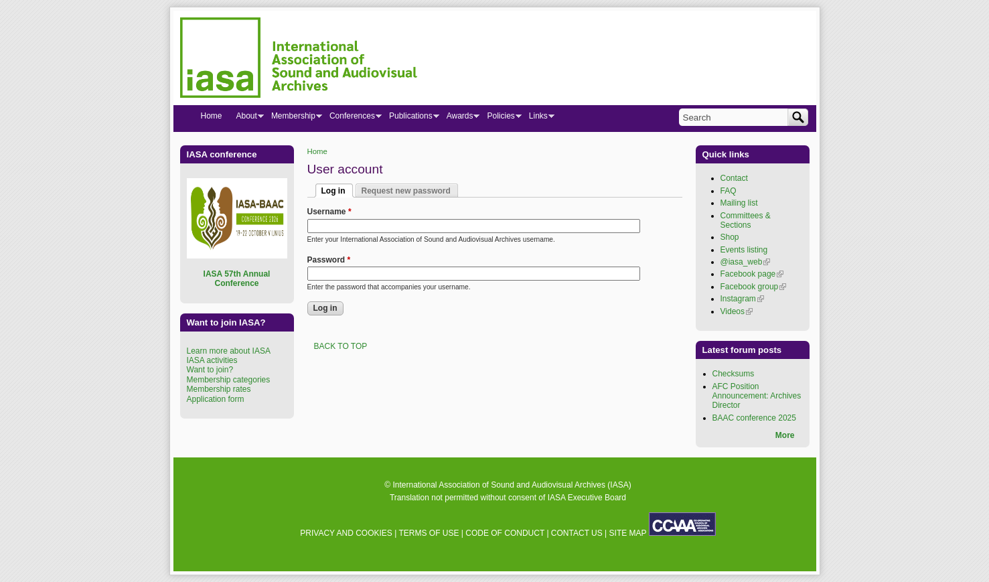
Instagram (742, 298)
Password (329, 260)
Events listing (744, 249)
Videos (736, 311)
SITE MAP (628, 533)
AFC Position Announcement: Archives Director (757, 396)
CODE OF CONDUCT (504, 533)
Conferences (352, 118)
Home (317, 151)
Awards (459, 118)
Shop (729, 237)
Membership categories (229, 379)
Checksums (733, 373)
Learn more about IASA (229, 351)
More (785, 435)
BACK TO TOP (341, 346)
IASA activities (212, 360)
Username (329, 211)
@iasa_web (745, 262)
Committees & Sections (745, 220)
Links (538, 118)
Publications (410, 118)
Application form (215, 399)
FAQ (728, 191)
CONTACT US (577, 533)
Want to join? (210, 369)
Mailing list (739, 203)
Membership (293, 118)
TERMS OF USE (428, 533)
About (246, 118)
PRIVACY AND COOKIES (346, 533)
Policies (500, 118)
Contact (734, 178)
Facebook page (752, 274)
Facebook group (753, 286)
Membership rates (219, 389)
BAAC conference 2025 (754, 418)
